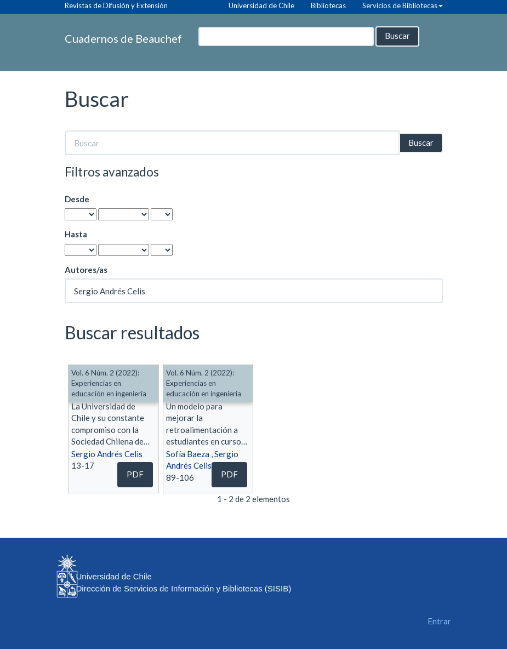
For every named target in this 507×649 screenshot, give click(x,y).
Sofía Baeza (187, 454)
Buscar (397, 36)
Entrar (439, 621)
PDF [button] (135, 474)
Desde (77, 199)
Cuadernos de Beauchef (123, 38)
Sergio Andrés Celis (107, 454)
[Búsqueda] (286, 36)
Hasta (76, 234)
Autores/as (86, 270)
